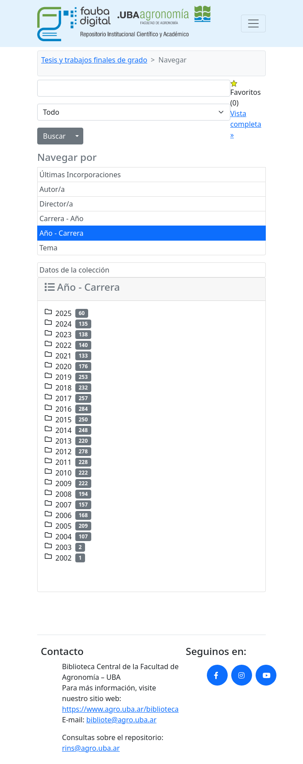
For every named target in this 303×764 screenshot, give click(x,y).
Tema (48, 248)
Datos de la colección (74, 270)
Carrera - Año (61, 218)
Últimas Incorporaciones (80, 174)
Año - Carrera (61, 233)
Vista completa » (245, 124)
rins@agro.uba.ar (91, 748)
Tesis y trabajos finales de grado (94, 60)
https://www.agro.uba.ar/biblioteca (120, 709)
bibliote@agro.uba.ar (121, 720)
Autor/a (52, 189)
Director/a (56, 204)
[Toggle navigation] (253, 23)
